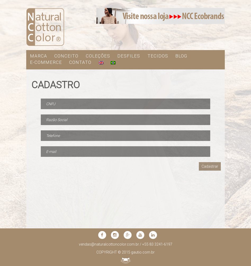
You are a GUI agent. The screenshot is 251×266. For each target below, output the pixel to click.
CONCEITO (66, 56)
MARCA (38, 56)
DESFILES (128, 56)
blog (181, 56)
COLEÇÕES (98, 56)
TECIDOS (157, 56)
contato (80, 62)
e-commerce (46, 62)
